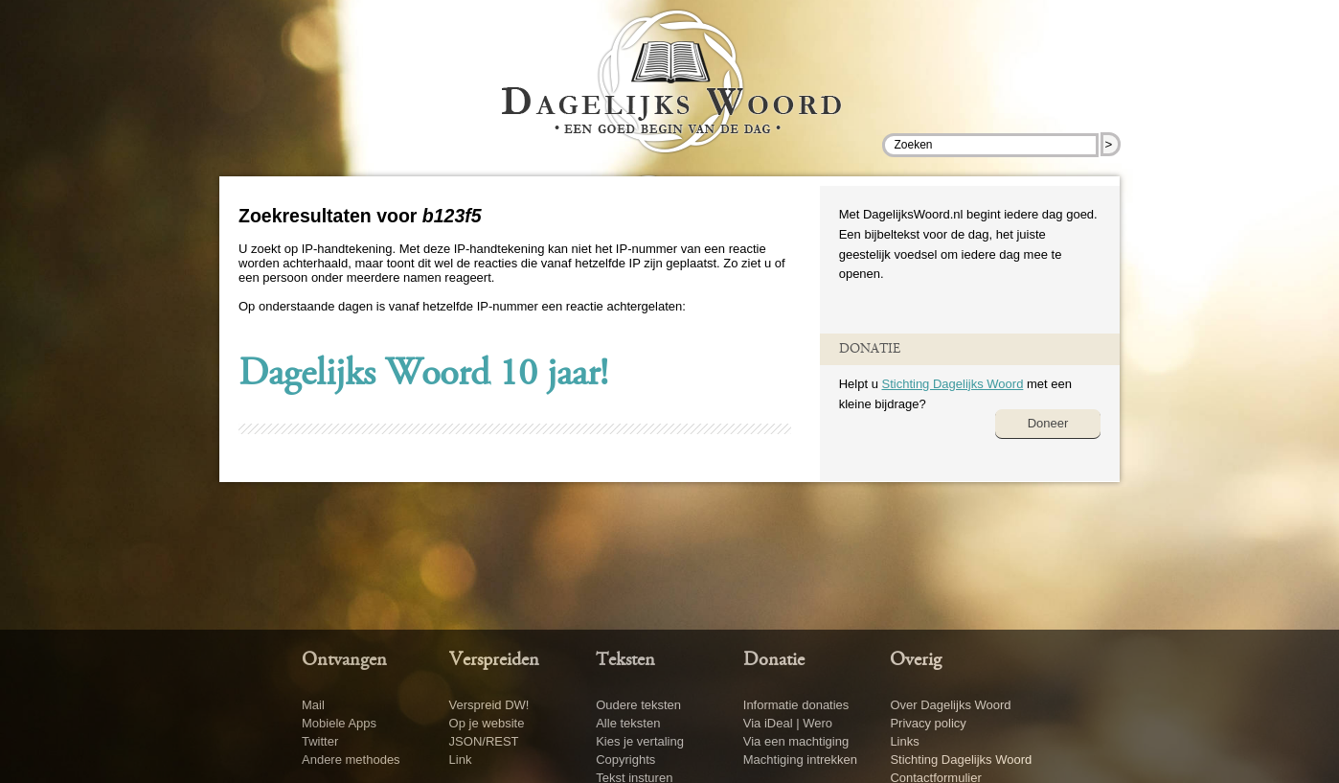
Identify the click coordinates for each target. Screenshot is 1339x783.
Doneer (1048, 423)
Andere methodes (351, 759)
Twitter (320, 741)
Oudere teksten (638, 705)
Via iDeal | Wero (787, 723)
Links (904, 741)
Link (460, 759)
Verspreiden (494, 660)
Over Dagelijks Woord (950, 705)
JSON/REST (484, 741)
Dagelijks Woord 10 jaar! (423, 376)
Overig (916, 660)
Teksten (625, 660)
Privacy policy (927, 723)
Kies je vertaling (640, 741)
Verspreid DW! (489, 705)
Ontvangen (344, 660)
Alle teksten (628, 723)
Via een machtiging (796, 741)
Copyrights (625, 759)
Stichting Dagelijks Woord (952, 384)
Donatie (774, 660)
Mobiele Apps (339, 723)
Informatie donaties (796, 705)
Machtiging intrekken (800, 759)
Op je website (487, 723)
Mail (313, 705)
